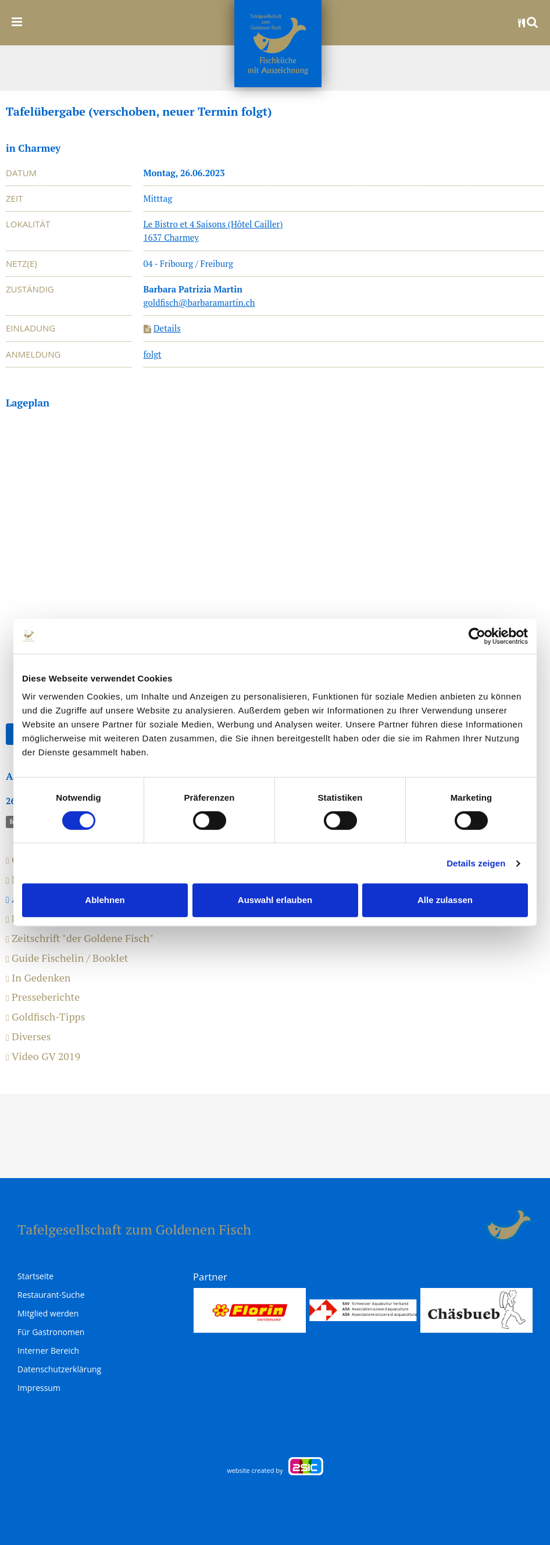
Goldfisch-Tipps (45, 1017)
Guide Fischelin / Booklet (67, 958)
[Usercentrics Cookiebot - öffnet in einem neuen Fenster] (477, 636)
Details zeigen (476, 863)
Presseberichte (43, 997)
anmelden (471, 1225)
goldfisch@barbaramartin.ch (199, 302)
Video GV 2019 (43, 1056)
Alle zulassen (445, 900)
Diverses (28, 1037)
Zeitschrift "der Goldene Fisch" (79, 938)
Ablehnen (104, 900)
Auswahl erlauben (275, 900)
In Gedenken (38, 978)
